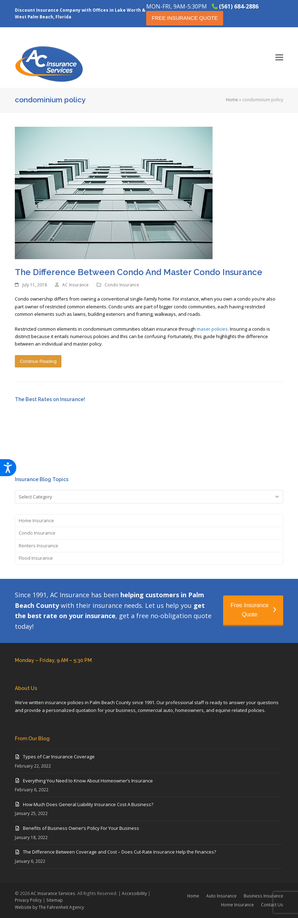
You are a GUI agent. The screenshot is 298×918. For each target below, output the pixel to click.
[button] (279, 58)
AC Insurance (75, 285)
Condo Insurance (122, 285)
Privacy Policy (28, 900)
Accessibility (134, 893)
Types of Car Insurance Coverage (59, 756)
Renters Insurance (38, 545)
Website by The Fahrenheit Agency (49, 907)
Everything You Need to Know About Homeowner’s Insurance (88, 780)
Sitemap (54, 900)
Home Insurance (36, 520)
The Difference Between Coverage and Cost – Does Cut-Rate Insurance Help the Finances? (119, 852)
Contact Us (272, 905)
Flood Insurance (36, 558)
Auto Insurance (221, 896)
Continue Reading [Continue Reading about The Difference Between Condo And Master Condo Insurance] (38, 361)
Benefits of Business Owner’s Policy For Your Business (81, 828)
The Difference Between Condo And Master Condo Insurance (138, 272)
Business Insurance (263, 896)
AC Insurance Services (53, 893)
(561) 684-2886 (238, 6)
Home (232, 100)
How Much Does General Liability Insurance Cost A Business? (88, 804)
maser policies (212, 329)
